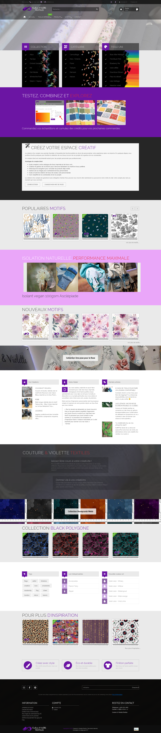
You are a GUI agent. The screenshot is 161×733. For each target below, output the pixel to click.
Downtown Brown (113, 72)
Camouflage (71, 54)
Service (68, 17)
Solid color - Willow (112, 586)
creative (27, 586)
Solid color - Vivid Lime (114, 601)
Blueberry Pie (111, 63)
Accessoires (70, 581)
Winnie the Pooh (32, 76)
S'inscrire (135, 687)
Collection (39, 46)
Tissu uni (117, 46)
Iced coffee (110, 68)
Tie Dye (29, 59)
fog (37, 590)
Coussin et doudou (43, 388)
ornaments (46, 586)
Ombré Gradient (32, 63)
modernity (27, 590)
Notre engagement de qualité (32, 718)
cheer (45, 590)
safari (34, 581)
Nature (69, 76)
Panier (130, 9)
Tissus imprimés (45, 16)
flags (26, 581)
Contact (77, 17)
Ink (27, 68)
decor (36, 595)
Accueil (32, 17)
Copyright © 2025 (68, 728)
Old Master (30, 72)
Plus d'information (117, 694)
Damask (69, 72)
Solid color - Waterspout (114, 591)
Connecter (56, 707)
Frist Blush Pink (112, 59)
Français (134, 2)
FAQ (23, 720)
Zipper (68, 591)
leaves (45, 595)
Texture (69, 68)
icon (35, 586)
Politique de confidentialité (31, 714)
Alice (28, 54)
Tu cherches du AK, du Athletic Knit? (124, 424)
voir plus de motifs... (132, 242)
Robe (37, 399)
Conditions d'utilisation (30, 716)
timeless (44, 581)
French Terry (70, 586)
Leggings (39, 411)
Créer (55, 710)
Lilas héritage (111, 81)
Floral (68, 63)
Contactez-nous (27, 710)
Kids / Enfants (71, 59)
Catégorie (78, 46)
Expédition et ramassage (30, 712)
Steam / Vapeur (32, 81)
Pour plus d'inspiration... (133, 648)
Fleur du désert (112, 76)
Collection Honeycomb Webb (80, 511)
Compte (123, 2)
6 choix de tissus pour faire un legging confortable (126, 389)
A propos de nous (27, 707)
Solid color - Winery (112, 581)
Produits (58, 17)
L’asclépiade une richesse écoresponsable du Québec (126, 404)
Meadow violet (112, 85)
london (26, 595)
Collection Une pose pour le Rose (80, 358)
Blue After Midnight (113, 54)
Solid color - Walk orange (114, 596)
